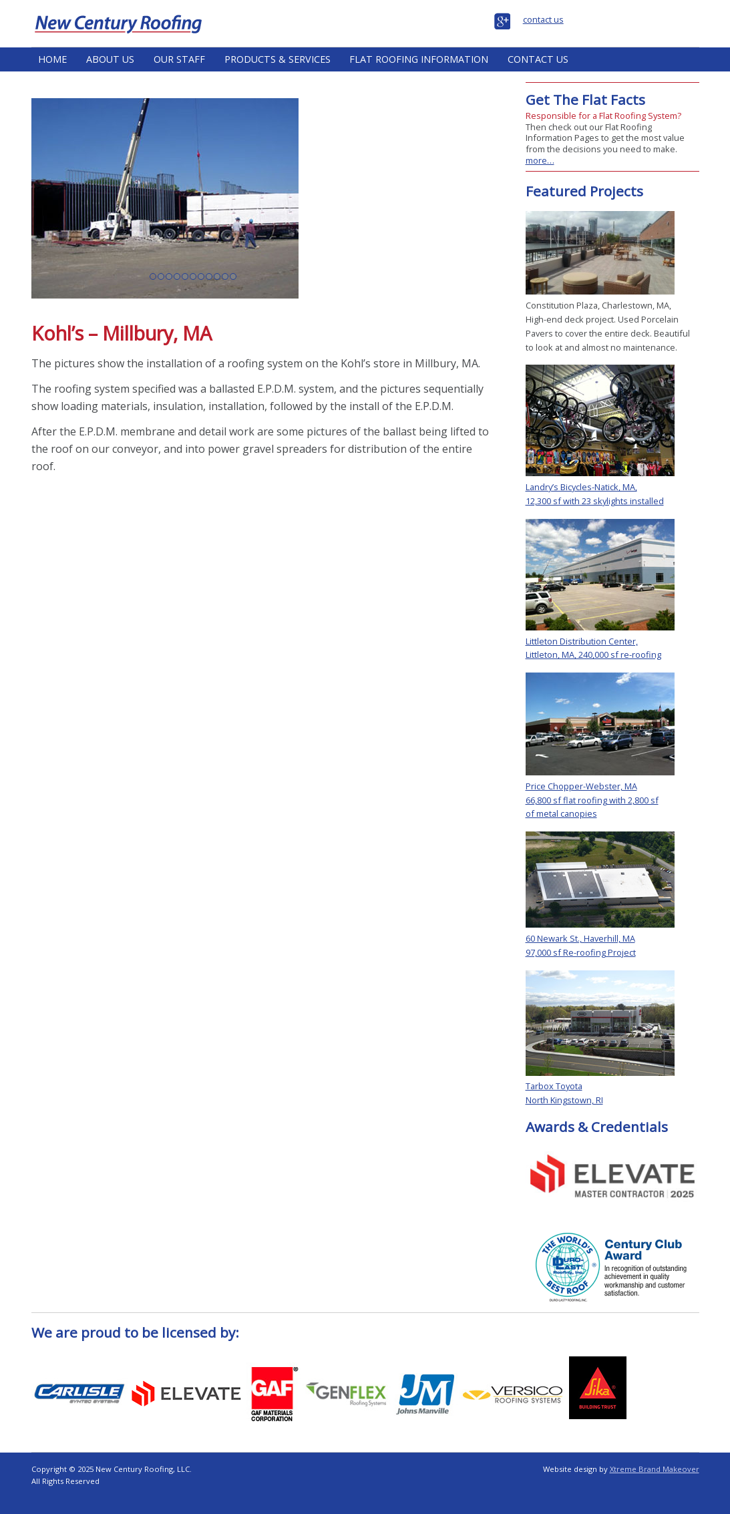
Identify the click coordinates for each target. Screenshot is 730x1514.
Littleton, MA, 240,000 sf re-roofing (593, 654)
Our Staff (179, 59)
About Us (110, 59)
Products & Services (277, 59)
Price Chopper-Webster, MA (581, 786)
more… (540, 160)
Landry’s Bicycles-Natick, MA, (581, 487)
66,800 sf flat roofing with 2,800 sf (592, 800)
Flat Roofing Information (418, 59)
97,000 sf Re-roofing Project (581, 952)
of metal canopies (561, 813)
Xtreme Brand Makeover (654, 1469)
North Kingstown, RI (564, 1100)
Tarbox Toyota (554, 1086)
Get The (585, 99)
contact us (543, 19)
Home (52, 59)
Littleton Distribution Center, (582, 641)
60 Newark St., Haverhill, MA (580, 938)
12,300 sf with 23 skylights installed (595, 501)
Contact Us (538, 59)
